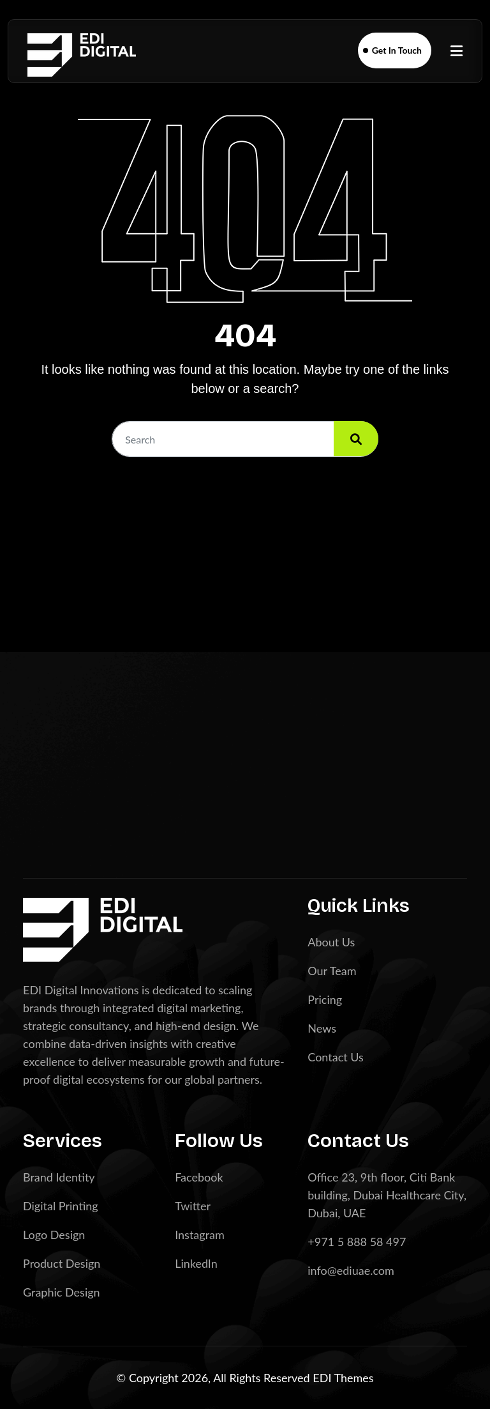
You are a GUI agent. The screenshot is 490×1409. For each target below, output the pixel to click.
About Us (331, 942)
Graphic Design (61, 1292)
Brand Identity (59, 1177)
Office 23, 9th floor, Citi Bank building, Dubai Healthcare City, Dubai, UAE (387, 1195)
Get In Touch (397, 50)
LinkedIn (196, 1263)
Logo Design (54, 1235)
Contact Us (336, 1057)
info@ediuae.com (351, 1270)
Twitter (193, 1206)
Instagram (200, 1235)
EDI (323, 1378)
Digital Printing (60, 1206)
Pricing (325, 999)
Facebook (199, 1177)
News (322, 1028)
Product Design (61, 1263)
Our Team (332, 971)
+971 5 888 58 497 (357, 1242)
